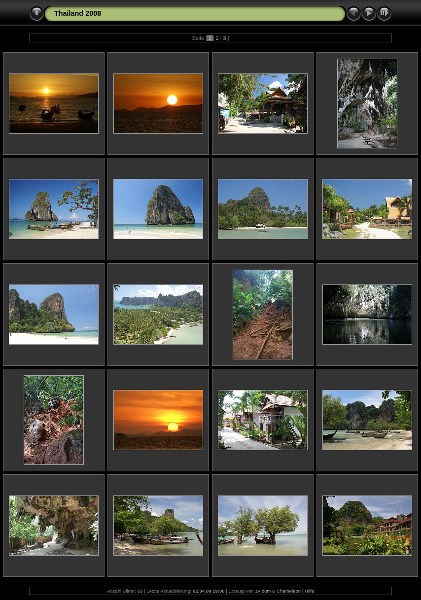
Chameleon (289, 591)
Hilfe (309, 591)
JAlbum (263, 591)
